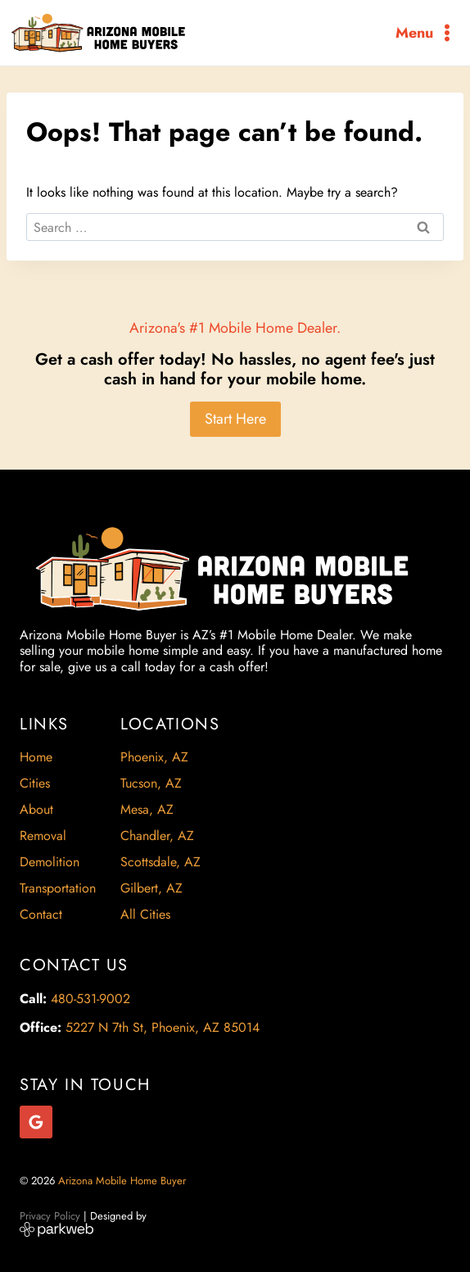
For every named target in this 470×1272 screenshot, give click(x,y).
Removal (43, 835)
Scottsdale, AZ (160, 861)
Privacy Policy (50, 1216)
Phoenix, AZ (154, 756)
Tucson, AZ (151, 783)
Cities (35, 783)
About (36, 809)
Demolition (49, 861)
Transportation (58, 888)
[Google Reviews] (36, 1122)
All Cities (145, 914)
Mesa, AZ (147, 809)
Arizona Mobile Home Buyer (123, 1180)
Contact (41, 914)
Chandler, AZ (157, 835)
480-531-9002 (90, 998)
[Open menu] (426, 32)
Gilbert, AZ (151, 888)
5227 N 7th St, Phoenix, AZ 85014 (163, 1027)
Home (36, 756)
